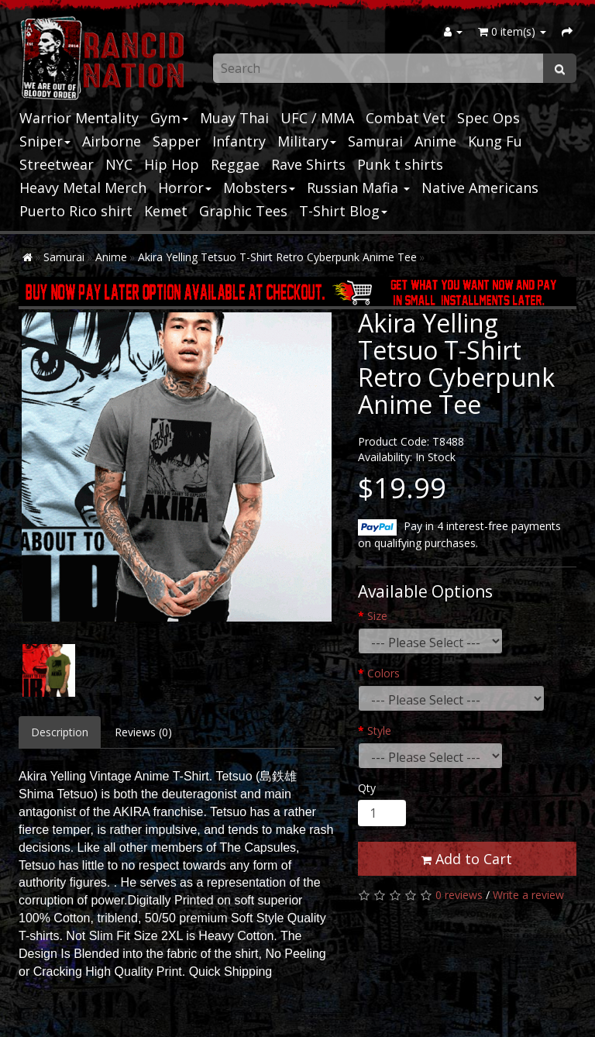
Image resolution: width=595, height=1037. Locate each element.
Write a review (528, 894)
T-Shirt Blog (343, 211)
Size (377, 615)
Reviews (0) (143, 732)
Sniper (45, 141)
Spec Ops (488, 118)
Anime (435, 141)
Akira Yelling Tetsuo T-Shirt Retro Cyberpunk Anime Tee (277, 257)
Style (379, 730)
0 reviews (459, 894)
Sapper (177, 141)
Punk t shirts (400, 164)
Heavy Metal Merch (82, 187)
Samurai (375, 141)
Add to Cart (466, 858)
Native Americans (479, 187)
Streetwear (56, 164)
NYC (118, 164)
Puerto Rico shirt (75, 211)
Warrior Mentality (79, 118)
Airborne (111, 141)
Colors (383, 673)
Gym (169, 118)
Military (306, 141)
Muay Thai (234, 118)
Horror (185, 187)
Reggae (235, 164)
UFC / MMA (317, 118)
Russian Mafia (358, 187)
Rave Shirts (308, 164)
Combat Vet (405, 118)
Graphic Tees (243, 211)
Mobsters (259, 187)
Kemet (165, 211)
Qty (367, 787)
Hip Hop (171, 164)
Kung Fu (495, 141)
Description (59, 732)
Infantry (239, 141)
